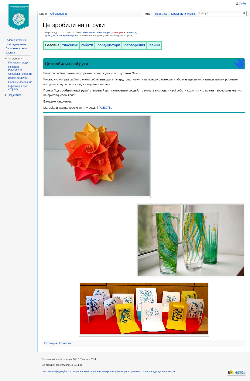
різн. (48, 35)
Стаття (43, 13)
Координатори (108, 45)
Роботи (87, 45)
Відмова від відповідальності (159, 371)
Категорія (50, 343)
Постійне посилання (20, 82)
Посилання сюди (18, 62)
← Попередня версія (65, 35)
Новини (154, 45)
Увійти (243, 3)
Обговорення (134, 45)
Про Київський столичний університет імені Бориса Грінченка (107, 371)
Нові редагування (16, 44)
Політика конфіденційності (56, 371)
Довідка (10, 52)
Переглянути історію (183, 13)
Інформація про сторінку (17, 88)
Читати (148, 13)
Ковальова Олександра (96, 32)
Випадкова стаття (16, 48)
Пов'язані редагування (15, 68)
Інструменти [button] (15, 58)
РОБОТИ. (105, 107)
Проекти (65, 343)
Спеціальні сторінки (20, 73)
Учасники (70, 45)
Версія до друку (17, 77)
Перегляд (161, 13)
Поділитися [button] (14, 95)
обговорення (119, 32)
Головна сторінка (16, 40)
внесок (132, 32)
